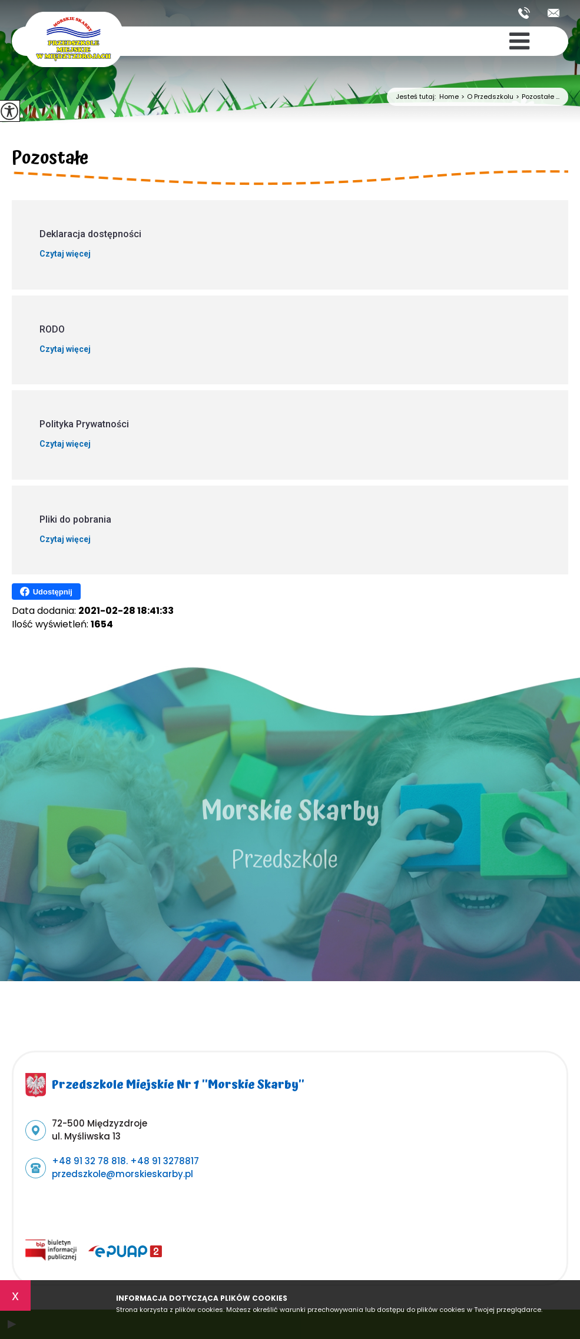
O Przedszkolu (486, 97)
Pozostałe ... (536, 97)
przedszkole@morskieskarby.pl (553, 13)
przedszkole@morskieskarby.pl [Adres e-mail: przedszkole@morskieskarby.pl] (122, 1174)
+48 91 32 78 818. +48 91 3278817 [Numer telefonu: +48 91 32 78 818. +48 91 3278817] (125, 1161)
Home (449, 97)
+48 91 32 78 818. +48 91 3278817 (524, 13)
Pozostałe (50, 160)
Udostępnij (46, 591)
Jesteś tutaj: (417, 97)
